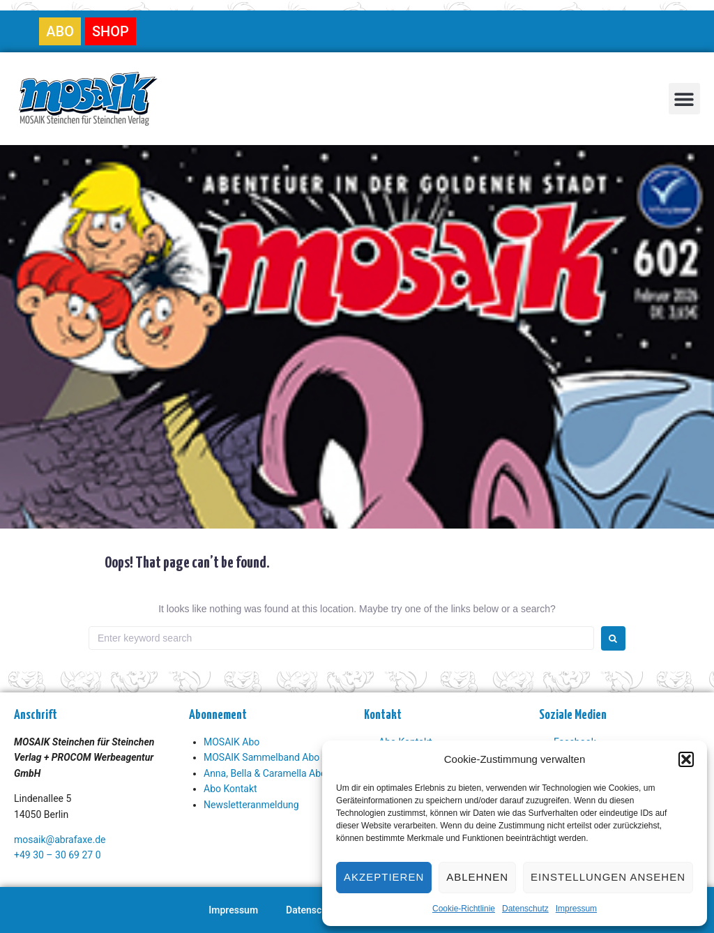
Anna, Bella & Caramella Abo (265, 773)
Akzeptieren (384, 877)
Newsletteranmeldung (251, 804)
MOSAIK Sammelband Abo (261, 757)
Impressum (576, 908)
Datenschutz (525, 908)
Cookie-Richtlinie (463, 908)
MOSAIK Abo (231, 742)
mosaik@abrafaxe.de (59, 839)
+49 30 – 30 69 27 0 (57, 854)
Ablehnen (477, 877)
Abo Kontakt (230, 788)
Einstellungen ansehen (608, 877)
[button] (686, 759)
